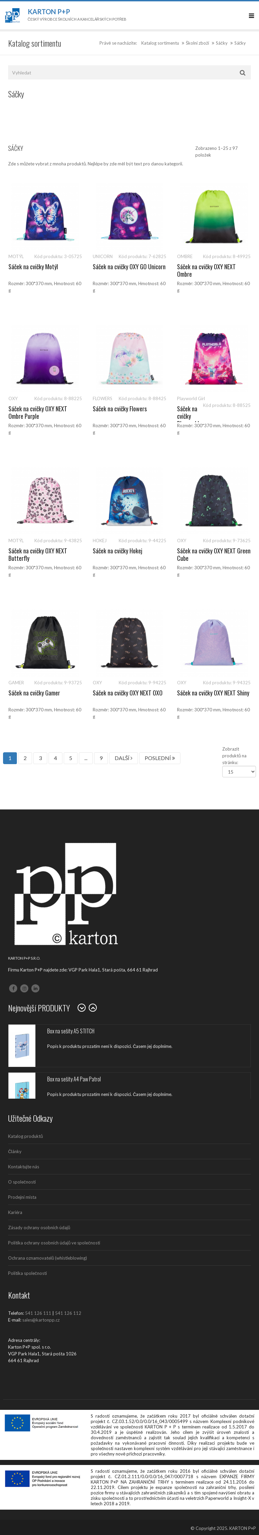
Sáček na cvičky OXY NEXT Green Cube (214, 554)
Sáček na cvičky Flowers (120, 408)
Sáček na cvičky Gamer (34, 692)
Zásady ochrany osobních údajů (39, 1227)
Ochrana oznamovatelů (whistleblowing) (47, 1258)
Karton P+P (49, 11)
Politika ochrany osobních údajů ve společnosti (54, 1242)
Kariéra (15, 1212)
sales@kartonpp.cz (41, 1320)
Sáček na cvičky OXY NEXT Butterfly (37, 554)
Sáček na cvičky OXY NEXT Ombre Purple (37, 412)
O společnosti (22, 1182)
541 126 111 (38, 1313)
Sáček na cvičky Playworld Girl (188, 419)
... (85, 758)
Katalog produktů (25, 1136)
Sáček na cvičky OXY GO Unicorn (129, 266)
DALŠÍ (124, 758)
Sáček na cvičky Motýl (33, 266)
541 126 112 (68, 1313)
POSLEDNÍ (160, 758)
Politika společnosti (27, 1273)
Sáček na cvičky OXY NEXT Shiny (213, 692)
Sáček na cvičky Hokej (117, 550)
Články (15, 1151)
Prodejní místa (22, 1197)
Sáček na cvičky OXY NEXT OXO (128, 692)
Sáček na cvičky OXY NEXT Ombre (206, 270)
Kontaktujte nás (23, 1166)
